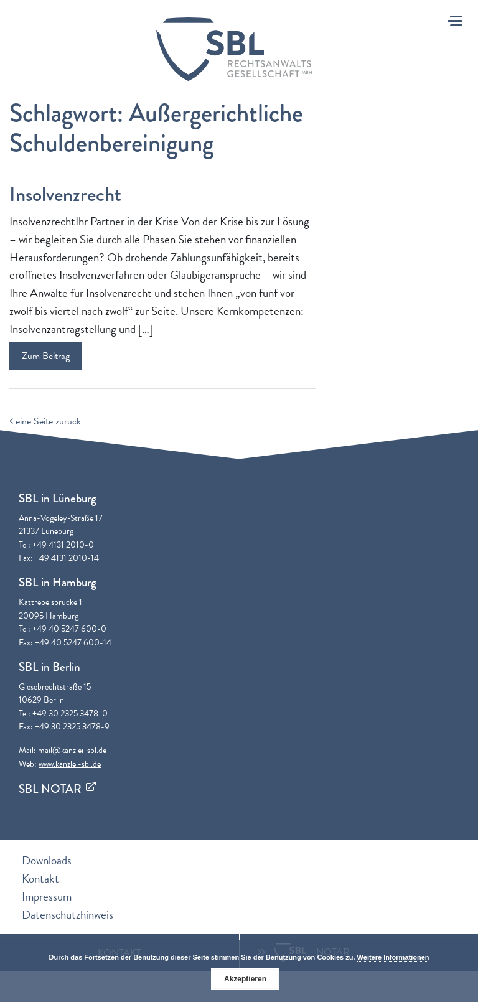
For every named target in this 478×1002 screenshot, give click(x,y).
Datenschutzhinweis (67, 915)
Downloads (47, 860)
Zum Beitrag (46, 356)
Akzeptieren (245, 979)
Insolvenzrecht (65, 194)
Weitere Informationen (393, 957)
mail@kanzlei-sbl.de (72, 750)
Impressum (47, 896)
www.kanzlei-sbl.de (70, 763)
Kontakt (40, 878)
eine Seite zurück (45, 421)
